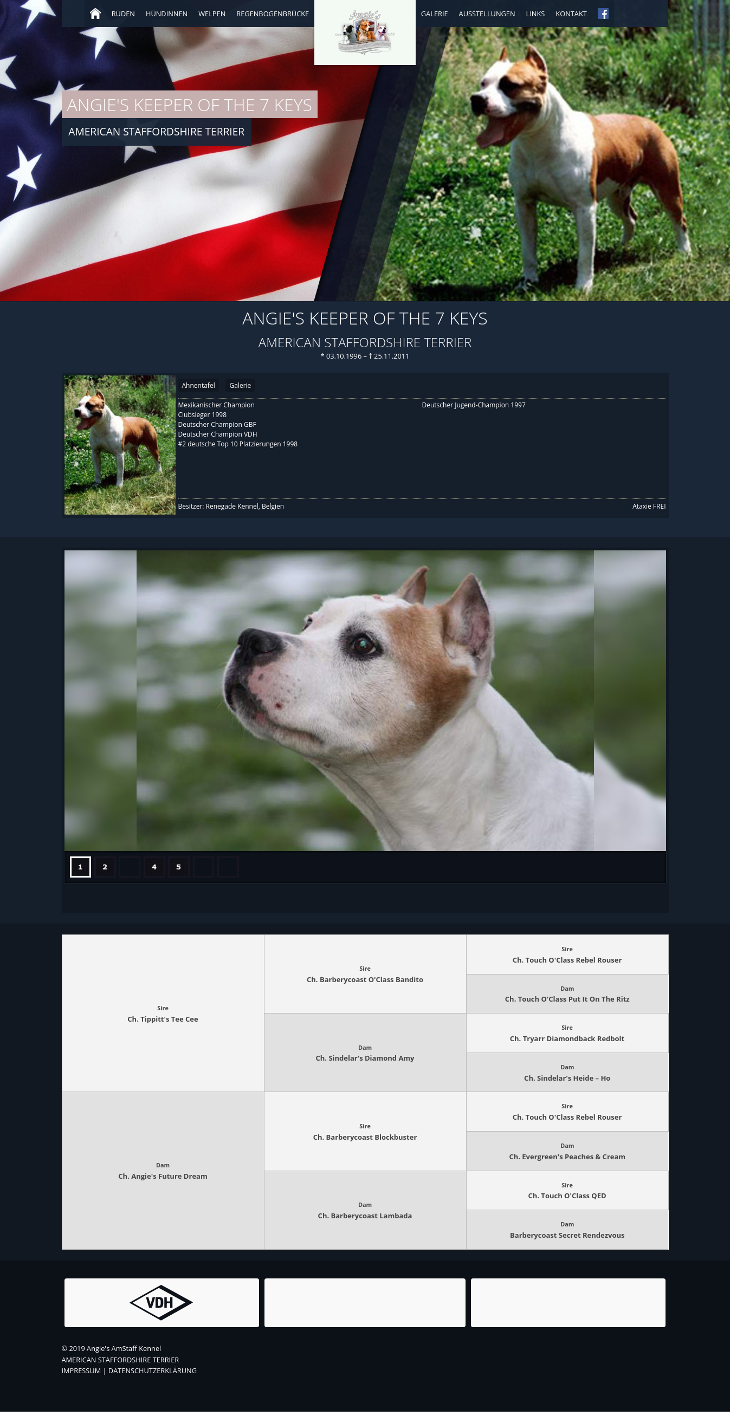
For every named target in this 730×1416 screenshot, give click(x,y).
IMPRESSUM (81, 1375)
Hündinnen (167, 13)
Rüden (123, 13)
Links (535, 13)
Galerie (434, 13)
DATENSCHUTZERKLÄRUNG (152, 1375)
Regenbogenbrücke (272, 13)
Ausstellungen (487, 13)
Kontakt (570, 13)
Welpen (211, 13)
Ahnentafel (198, 385)
